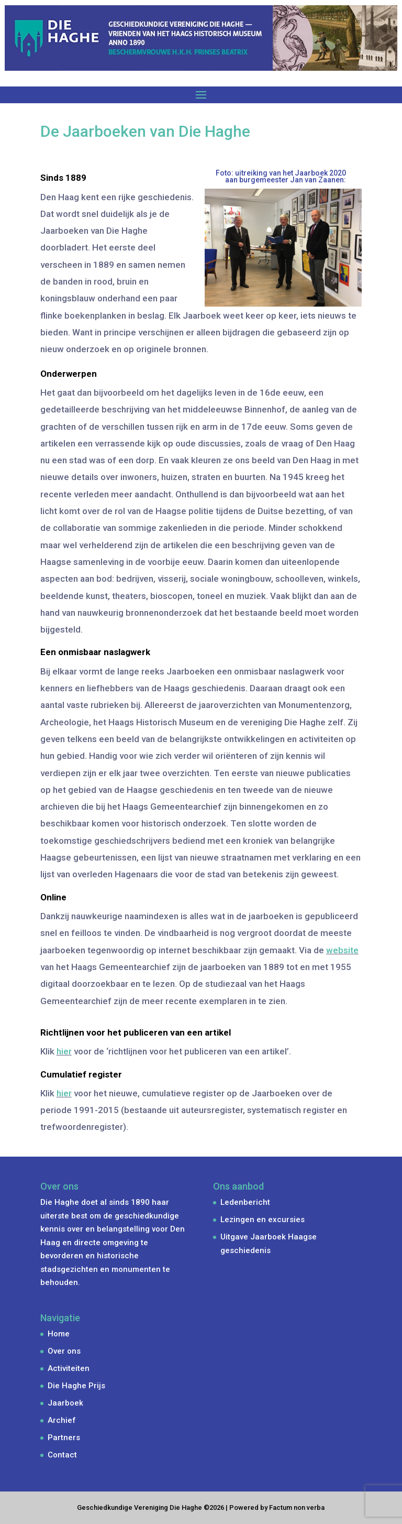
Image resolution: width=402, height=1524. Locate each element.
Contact (62, 1455)
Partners (64, 1437)
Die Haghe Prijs (76, 1385)
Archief (62, 1420)
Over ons (64, 1351)
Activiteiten (69, 1368)
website (342, 950)
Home (59, 1333)
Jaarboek (65, 1403)
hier (64, 1051)
